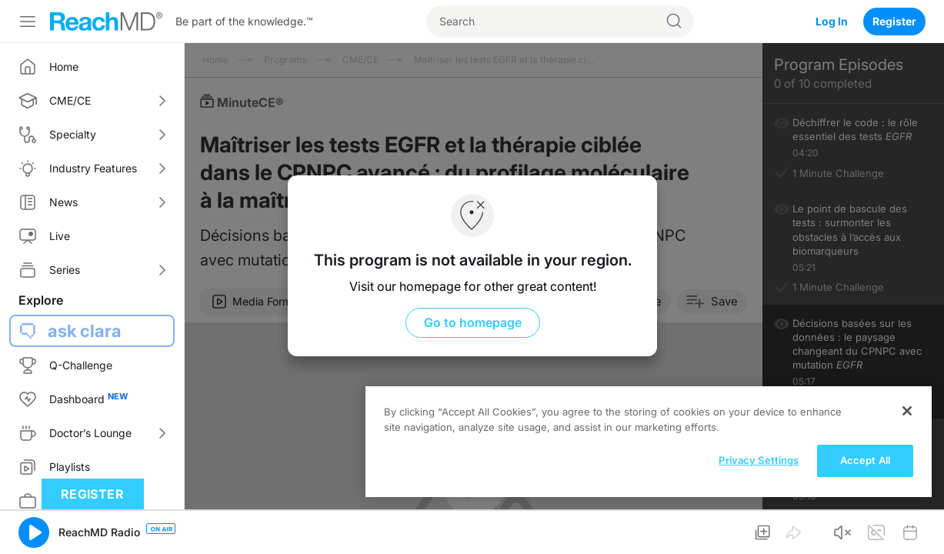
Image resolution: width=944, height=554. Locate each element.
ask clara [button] (85, 331)
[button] (33, 532)
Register (894, 21)
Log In (832, 21)
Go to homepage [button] (472, 322)
